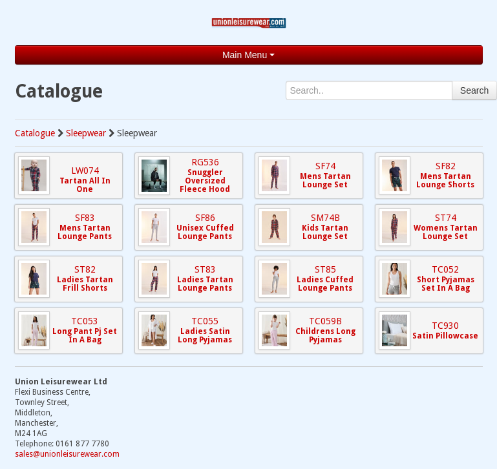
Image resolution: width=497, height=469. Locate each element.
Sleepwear (86, 133)
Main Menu (248, 55)
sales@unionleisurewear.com (67, 454)
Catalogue (35, 133)
